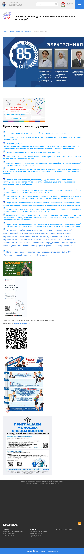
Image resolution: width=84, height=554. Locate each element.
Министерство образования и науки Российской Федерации (16, 4)
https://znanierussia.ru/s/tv (22, 324)
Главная (5, 31)
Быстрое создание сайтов (43, 551)
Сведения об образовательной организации (20, 31)
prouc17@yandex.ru (9, 533)
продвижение (55, 551)
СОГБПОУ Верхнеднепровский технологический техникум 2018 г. (42, 481)
